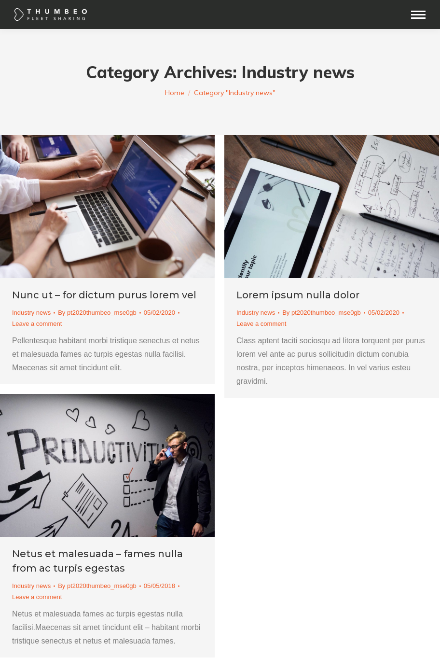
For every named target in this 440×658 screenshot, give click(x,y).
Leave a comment (37, 323)
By (97, 312)
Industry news (31, 312)
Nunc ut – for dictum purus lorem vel (104, 295)
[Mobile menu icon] (418, 15)
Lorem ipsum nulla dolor (297, 295)
